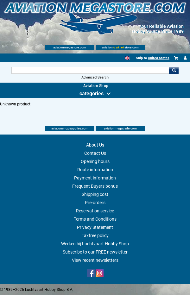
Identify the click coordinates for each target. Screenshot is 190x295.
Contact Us (95, 153)
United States (158, 58)
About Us (95, 145)
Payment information (95, 177)
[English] (127, 58)
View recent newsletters (95, 260)
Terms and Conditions (95, 219)
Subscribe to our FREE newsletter (95, 251)
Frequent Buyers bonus (95, 186)
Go (174, 70)
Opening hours (95, 161)
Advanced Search (95, 77)
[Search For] (90, 70)
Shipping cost (95, 194)
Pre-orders (95, 202)
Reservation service (95, 210)
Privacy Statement (95, 227)
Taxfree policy (95, 235)
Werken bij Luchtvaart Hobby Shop (95, 243)
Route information (95, 169)
